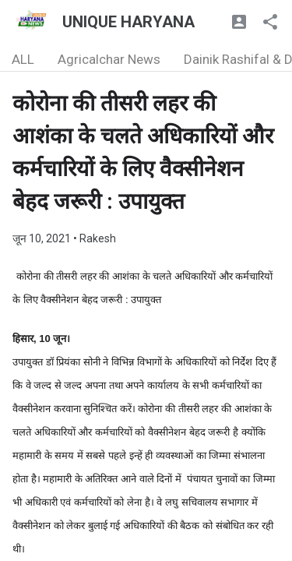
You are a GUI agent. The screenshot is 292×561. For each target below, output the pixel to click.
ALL (23, 59)
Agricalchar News (109, 59)
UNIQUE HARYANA (128, 21)
